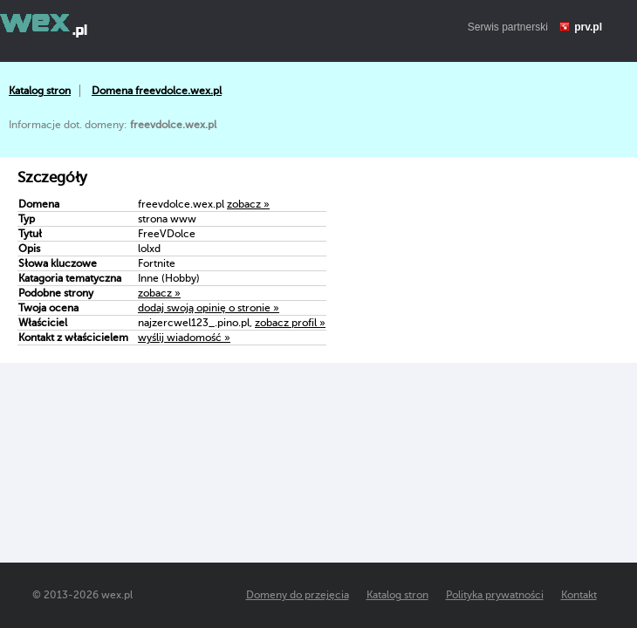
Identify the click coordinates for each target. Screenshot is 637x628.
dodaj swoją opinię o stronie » (208, 308)
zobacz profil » (290, 323)
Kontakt (579, 595)
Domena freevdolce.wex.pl (157, 91)
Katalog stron (40, 91)
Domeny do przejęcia (297, 595)
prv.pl (588, 27)
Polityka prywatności (495, 595)
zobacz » (248, 204)
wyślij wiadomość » (184, 337)
